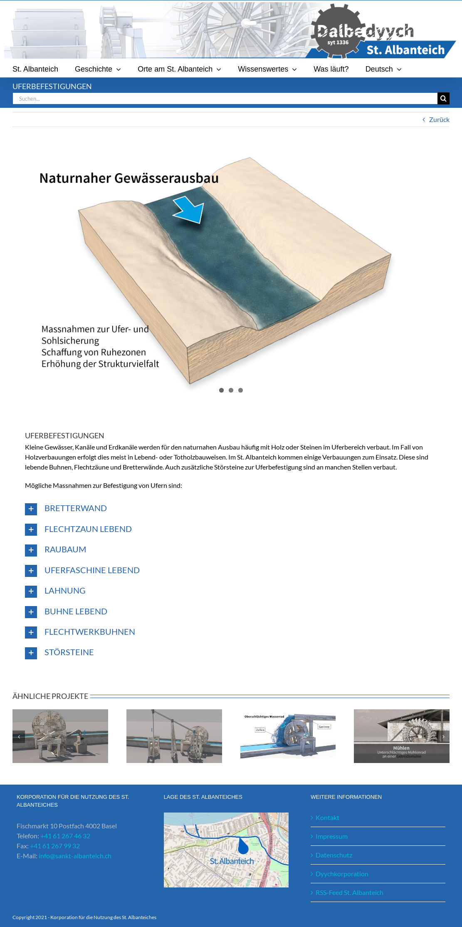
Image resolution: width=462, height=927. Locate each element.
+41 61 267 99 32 (55, 846)
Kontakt (327, 817)
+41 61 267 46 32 (65, 836)
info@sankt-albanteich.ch (75, 856)
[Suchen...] (224, 98)
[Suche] (443, 98)
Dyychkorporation (342, 873)
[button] (231, 509)
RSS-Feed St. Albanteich (349, 892)
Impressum (332, 836)
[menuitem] (383, 69)
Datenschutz (334, 855)
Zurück (439, 119)
